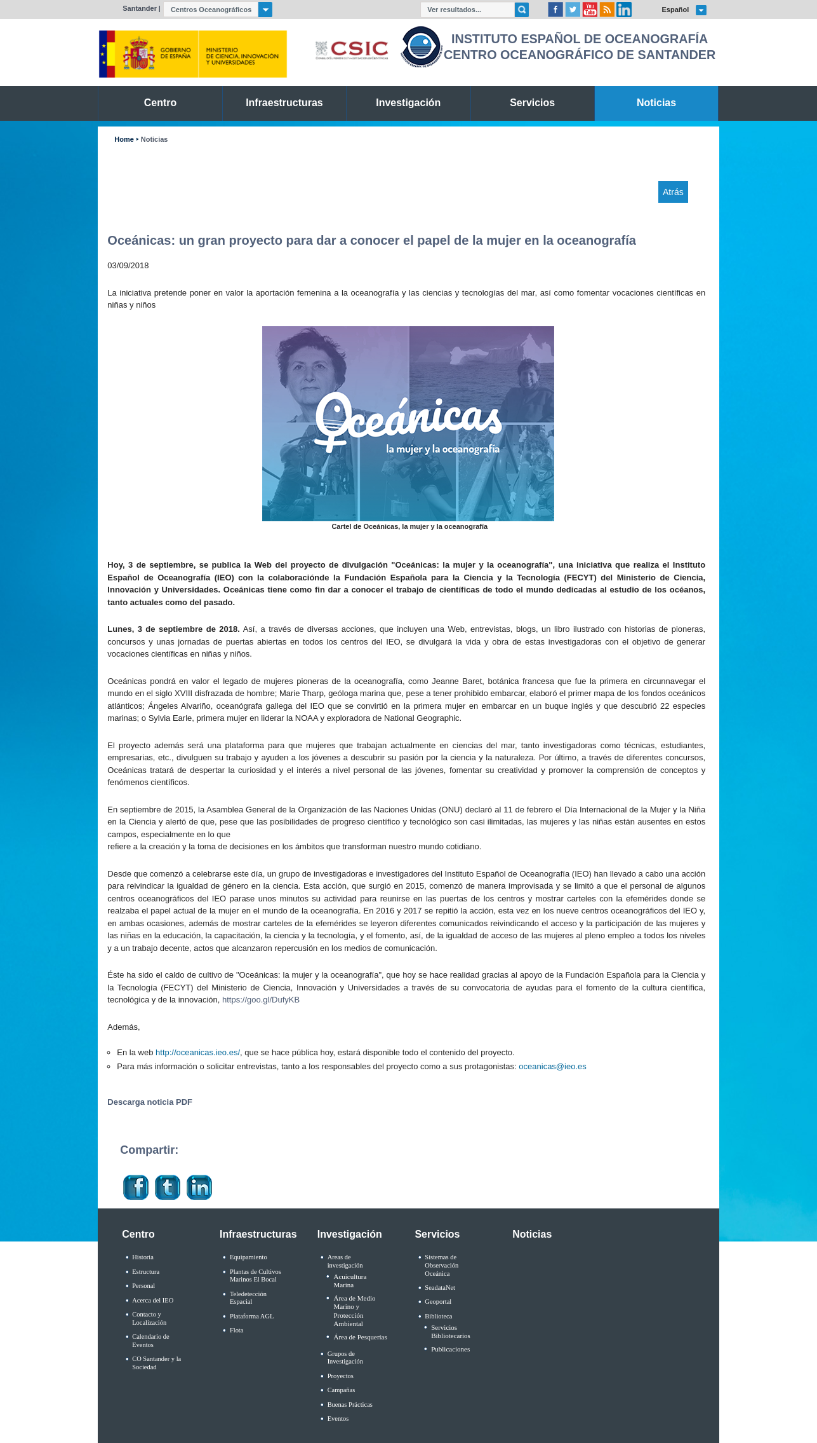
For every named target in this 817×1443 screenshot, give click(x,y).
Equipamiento (248, 1257)
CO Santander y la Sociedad (156, 1363)
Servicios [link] (532, 102)
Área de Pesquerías (360, 1337)
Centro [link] (160, 102)
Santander (140, 8)
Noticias (154, 139)
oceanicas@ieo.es (552, 1066)
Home (123, 139)
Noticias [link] (656, 102)
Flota (237, 1330)
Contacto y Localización (149, 1318)
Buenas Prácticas (350, 1404)
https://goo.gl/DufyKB (261, 999)
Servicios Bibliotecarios (450, 1331)
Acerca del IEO (152, 1300)
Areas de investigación (345, 1261)
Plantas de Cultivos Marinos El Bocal (255, 1275)
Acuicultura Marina (349, 1281)
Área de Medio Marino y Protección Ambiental (354, 1310)
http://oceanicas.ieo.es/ (198, 1052)
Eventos (338, 1418)
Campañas (341, 1389)
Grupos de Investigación (345, 1357)
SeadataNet (440, 1287)
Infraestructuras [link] (284, 102)
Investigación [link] (408, 102)
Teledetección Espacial (248, 1298)
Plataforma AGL (252, 1316)
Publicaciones (450, 1349)
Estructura (145, 1271)
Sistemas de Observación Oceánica (441, 1265)
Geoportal (438, 1301)
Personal (143, 1285)
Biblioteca (438, 1316)
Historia (143, 1257)
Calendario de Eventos (150, 1340)
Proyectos (341, 1375)
